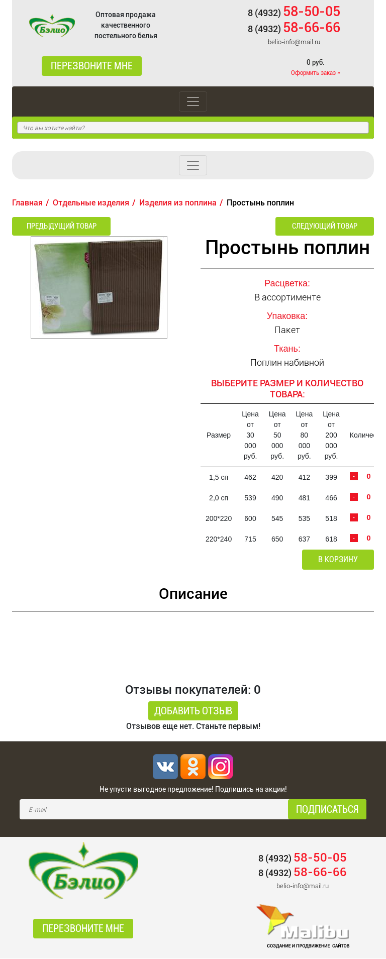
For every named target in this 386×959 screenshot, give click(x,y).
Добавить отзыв (193, 711)
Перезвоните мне (92, 66)
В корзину (339, 560)
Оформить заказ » (315, 72)
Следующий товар (329, 226)
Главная (27, 202)
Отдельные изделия (91, 202)
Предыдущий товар (57, 226)
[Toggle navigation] (193, 101)
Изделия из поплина (178, 202)
